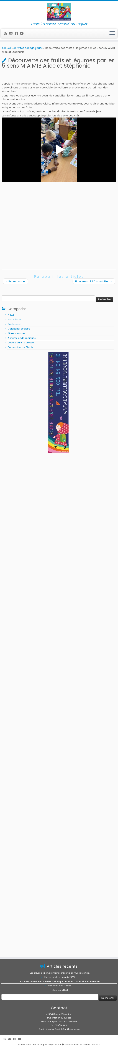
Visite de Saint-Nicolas (59, 985)
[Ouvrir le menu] (112, 33)
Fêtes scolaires (16, 333)
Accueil (6, 48)
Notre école (15, 319)
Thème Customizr (91, 1044)
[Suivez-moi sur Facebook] (17, 33)
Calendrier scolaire (19, 328)
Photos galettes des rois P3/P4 (59, 977)
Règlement (14, 324)
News (11, 315)
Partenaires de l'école (21, 347)
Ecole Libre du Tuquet (36, 1044)
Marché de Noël (60, 990)
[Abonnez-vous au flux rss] (6, 33)
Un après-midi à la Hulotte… (94, 281)
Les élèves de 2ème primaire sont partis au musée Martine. (59, 972)
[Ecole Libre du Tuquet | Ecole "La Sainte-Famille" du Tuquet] (59, 12)
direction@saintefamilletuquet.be (62, 1029)
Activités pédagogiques (28, 48)
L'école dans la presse (21, 342)
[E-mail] (12, 33)
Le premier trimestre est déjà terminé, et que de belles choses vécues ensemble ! (60, 981)
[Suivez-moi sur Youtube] (23, 33)
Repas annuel (15, 281)
